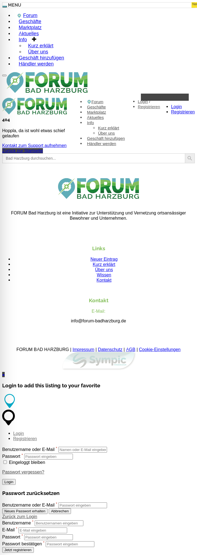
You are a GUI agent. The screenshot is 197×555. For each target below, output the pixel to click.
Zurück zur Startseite (22, 150)
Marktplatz (96, 112)
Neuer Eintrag (104, 259)
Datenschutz (110, 349)
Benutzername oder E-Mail (28, 449)
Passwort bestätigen (22, 543)
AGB (130, 349)
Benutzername (16, 523)
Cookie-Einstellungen (159, 349)
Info (23, 39)
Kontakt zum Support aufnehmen (34, 145)
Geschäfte (96, 107)
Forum (95, 101)
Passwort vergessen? (23, 472)
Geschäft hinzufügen (106, 138)
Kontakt (104, 280)
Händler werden (36, 64)
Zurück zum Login (19, 516)
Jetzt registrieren (18, 550)
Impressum (83, 349)
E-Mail (8, 530)
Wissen (104, 275)
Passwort (11, 456)
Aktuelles (95, 117)
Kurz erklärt (108, 128)
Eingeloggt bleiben (24, 462)
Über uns (106, 133)
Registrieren (183, 112)
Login (176, 106)
